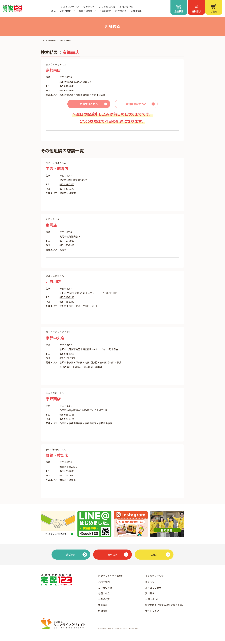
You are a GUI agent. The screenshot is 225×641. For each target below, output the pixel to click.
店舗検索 (52, 40)
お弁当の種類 (105, 587)
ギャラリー (89, 6)
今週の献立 (105, 10)
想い (53, 10)
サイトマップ (152, 610)
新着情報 (102, 605)
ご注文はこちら (89, 104)
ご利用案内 (104, 582)
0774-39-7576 (67, 184)
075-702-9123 (67, 297)
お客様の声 (121, 10)
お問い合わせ (126, 6)
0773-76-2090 (67, 471)
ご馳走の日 (136, 10)
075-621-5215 (67, 353)
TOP (42, 40)
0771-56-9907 (67, 240)
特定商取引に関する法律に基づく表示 (164, 605)
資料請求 (149, 593)
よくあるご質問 (107, 6)
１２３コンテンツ (70, 6)
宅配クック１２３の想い (110, 576)
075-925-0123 (67, 414)
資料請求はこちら (136, 104)
